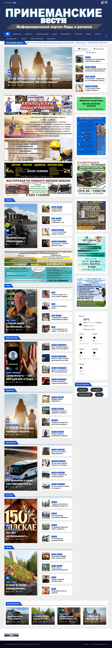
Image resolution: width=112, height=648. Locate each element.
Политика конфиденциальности (99, 644)
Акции (23, 39)
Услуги (98, 34)
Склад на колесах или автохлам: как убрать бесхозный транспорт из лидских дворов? (59, 425)
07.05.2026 (11, 244)
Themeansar (36, 644)
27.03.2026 (11, 539)
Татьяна (21, 85)
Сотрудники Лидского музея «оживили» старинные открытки (59, 529)
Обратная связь (36, 39)
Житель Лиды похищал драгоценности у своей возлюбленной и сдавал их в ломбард (60, 361)
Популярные (99, 49)
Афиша (88, 34)
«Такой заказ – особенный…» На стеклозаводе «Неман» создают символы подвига (37, 82)
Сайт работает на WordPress (12, 644)
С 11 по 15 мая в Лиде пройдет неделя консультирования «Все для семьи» (95, 91)
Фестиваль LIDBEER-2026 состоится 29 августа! (58, 558)
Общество (17, 34)
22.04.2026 (11, 486)
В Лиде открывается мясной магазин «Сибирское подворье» (59, 476)
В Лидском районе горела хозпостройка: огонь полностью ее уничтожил (59, 384)
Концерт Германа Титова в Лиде (57, 580)
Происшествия (42, 34)
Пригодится (66, 34)
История (78, 34)
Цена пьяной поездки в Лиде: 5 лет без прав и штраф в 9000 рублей (60, 348)
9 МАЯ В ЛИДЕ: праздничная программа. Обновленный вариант (95, 71)
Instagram (97, 390)
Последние (82, 49)
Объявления (11, 39)
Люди (54, 34)
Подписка (51, 39)
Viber (99, 395)
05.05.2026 (13, 85)
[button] (106, 36)
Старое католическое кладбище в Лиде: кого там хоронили (60, 506)
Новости (28, 34)
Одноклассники (84, 395)
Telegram (82, 390)
